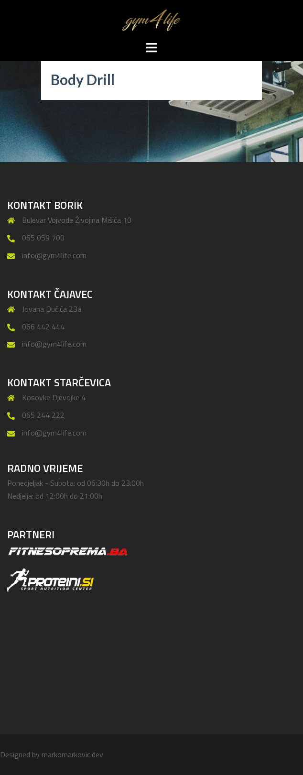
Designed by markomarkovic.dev (51, 754)
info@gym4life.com (54, 255)
